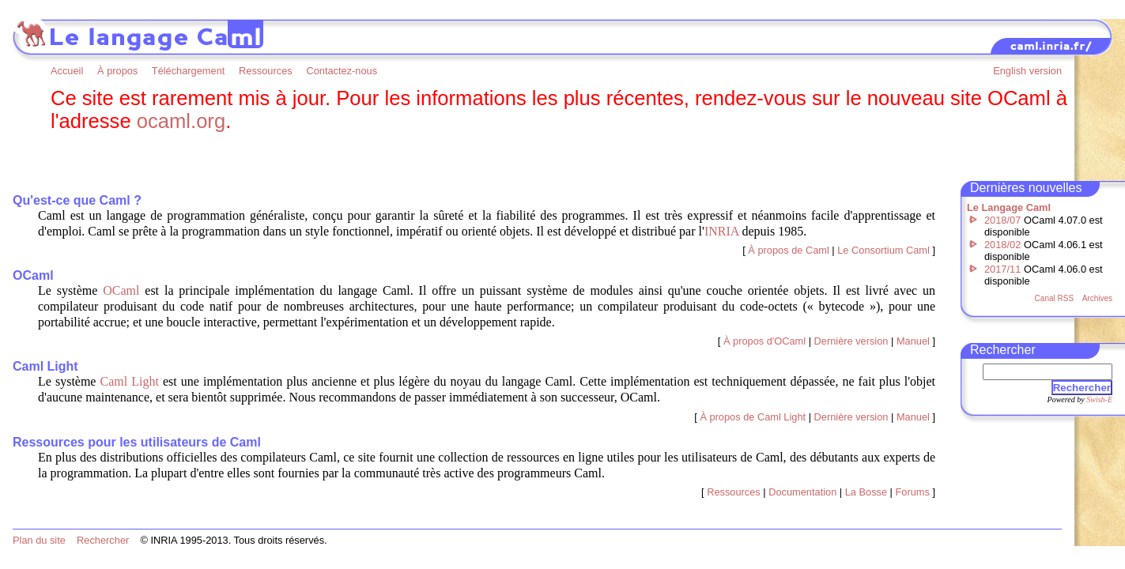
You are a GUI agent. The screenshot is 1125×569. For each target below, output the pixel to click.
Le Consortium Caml (883, 250)
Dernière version (851, 341)
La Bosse (866, 492)
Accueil (67, 71)
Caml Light (129, 381)
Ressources (266, 71)
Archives (1097, 298)
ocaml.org (181, 121)
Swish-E (1099, 399)
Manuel (913, 341)
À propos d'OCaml (764, 341)
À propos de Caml (788, 250)
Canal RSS (1054, 298)
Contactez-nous (341, 71)
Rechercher (1082, 388)
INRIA (721, 231)
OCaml (121, 290)
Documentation (802, 492)
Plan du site (39, 540)
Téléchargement (188, 71)
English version (1027, 71)
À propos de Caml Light (753, 417)
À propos (117, 71)
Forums (913, 492)
